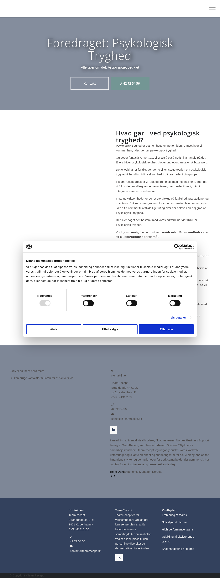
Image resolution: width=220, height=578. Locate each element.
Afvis (53, 329)
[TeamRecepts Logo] (23, 8)
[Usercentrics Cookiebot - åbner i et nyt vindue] (177, 247)
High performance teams (177, 529)
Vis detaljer (178, 317)
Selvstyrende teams (174, 522)
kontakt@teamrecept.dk (126, 418)
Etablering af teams (174, 515)
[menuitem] (211, 8)
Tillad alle (166, 329)
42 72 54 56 (119, 409)
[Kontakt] (90, 83)
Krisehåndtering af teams (178, 548)
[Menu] (211, 8)
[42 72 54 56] (130, 83)
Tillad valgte (110, 329)
